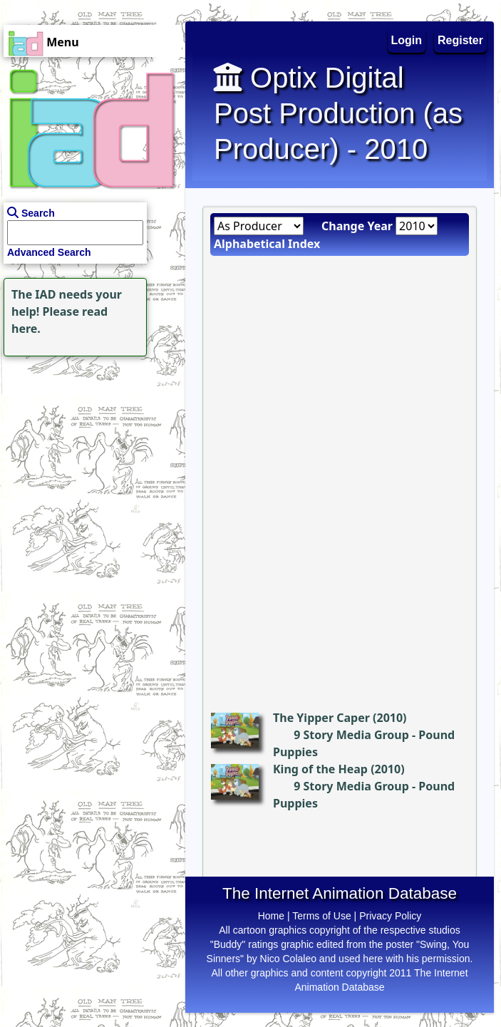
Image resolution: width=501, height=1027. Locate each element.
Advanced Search (49, 252)
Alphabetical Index (267, 244)
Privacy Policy (390, 916)
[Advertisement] (89, 449)
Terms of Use (321, 916)
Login (407, 40)
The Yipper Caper (321, 718)
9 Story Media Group (351, 735)
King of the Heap (320, 769)
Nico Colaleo (288, 958)
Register (460, 40)
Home (271, 916)
